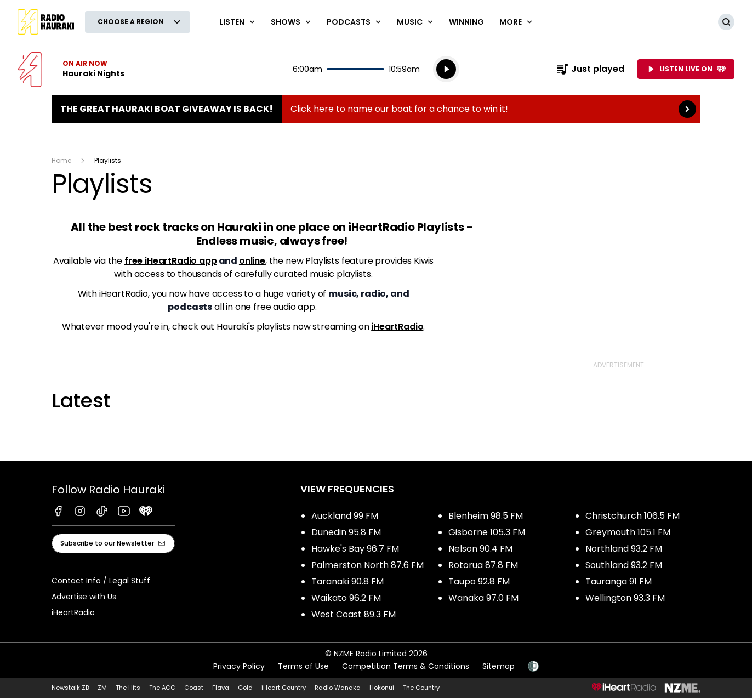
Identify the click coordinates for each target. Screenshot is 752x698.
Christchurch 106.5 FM (632, 515)
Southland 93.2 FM (623, 565)
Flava (220, 687)
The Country (421, 687)
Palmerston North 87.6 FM (367, 565)
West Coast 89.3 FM (353, 614)
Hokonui (381, 687)
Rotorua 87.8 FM (483, 565)
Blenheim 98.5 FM (485, 515)
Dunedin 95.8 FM (346, 532)
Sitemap (498, 666)
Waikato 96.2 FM (346, 598)
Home (61, 160)
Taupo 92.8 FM (479, 581)
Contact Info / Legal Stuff (101, 580)
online (252, 260)
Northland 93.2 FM (623, 548)
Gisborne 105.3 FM (486, 532)
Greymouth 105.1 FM (627, 532)
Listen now (71, 69)
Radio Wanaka (338, 687)
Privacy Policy (239, 666)
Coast (193, 687)
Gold (245, 687)
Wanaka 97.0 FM (483, 598)
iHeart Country (283, 687)
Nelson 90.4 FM (480, 548)
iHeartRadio (397, 326)
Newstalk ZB (70, 687)
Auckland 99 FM (344, 515)
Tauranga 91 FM (618, 581)
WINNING (466, 21)
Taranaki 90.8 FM (347, 581)
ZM (102, 687)
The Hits (128, 687)
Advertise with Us (84, 596)
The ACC (162, 687)
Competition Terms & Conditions (405, 666)
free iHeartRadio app (170, 260)
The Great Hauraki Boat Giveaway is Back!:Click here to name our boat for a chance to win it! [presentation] (376, 109)
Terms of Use (303, 666)
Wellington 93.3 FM (625, 598)
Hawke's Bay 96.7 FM (355, 548)
